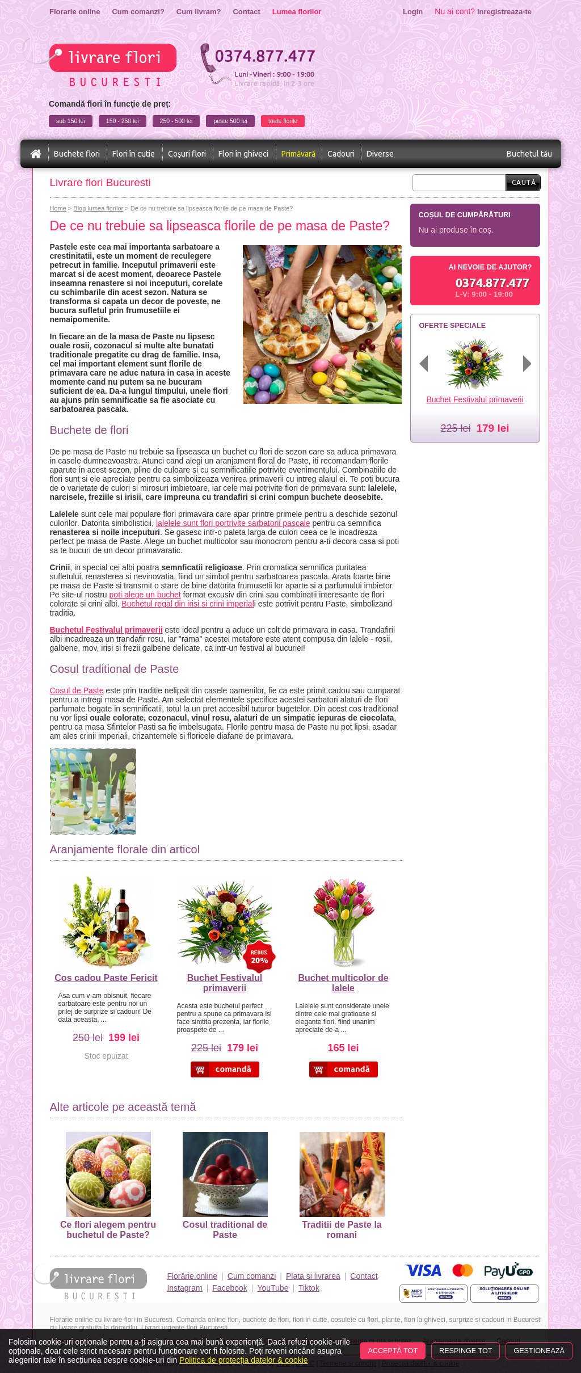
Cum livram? (198, 11)
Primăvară (298, 153)
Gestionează (539, 1351)
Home (58, 208)
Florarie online (74, 11)
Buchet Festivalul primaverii (224, 983)
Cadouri (341, 153)
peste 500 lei (230, 120)
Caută (524, 182)
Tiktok (308, 1287)
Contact (246, 11)
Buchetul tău (529, 153)
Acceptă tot (393, 1351)
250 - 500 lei (176, 120)
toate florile (282, 120)
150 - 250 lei (122, 120)
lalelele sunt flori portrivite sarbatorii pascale (233, 523)
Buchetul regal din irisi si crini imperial (187, 603)
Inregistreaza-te (504, 11)
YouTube (272, 1287)
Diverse (380, 153)
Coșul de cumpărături (465, 215)
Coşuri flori (187, 153)
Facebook (229, 1287)
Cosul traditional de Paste (225, 1186)
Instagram (184, 1287)
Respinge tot (465, 1351)
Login (413, 11)
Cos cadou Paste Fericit (105, 978)
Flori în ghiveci (243, 153)
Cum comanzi (252, 1276)
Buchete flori (77, 153)
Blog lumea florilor (98, 208)
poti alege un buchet (145, 594)
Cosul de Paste (77, 690)
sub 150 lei (70, 120)
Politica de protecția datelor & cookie (243, 1359)
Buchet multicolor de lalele (343, 983)
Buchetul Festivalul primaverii (106, 629)
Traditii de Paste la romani (342, 1186)
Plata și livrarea (313, 1276)
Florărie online (192, 1276)
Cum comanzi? (138, 11)
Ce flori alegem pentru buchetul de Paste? (108, 1186)
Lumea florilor (297, 11)
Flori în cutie (133, 153)
